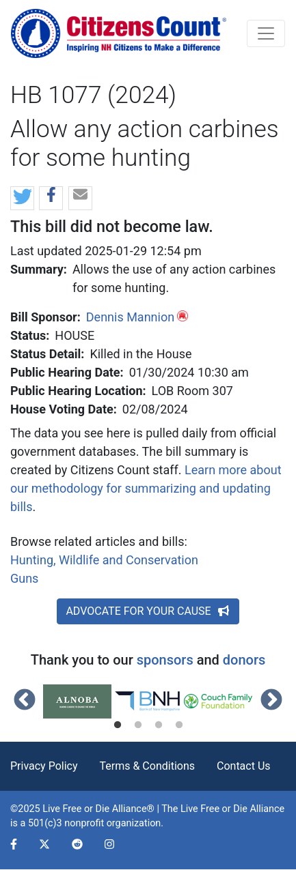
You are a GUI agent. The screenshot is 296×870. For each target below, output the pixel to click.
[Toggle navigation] (266, 33)
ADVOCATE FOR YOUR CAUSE (148, 611)
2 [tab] (138, 725)
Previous (24, 700)
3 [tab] (158, 725)
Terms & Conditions (148, 765)
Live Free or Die (213, 809)
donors (244, 660)
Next (271, 700)
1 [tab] (117, 725)
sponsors (165, 660)
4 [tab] (179, 725)
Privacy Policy (44, 765)
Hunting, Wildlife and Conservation (104, 560)
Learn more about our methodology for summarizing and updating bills (146, 488)
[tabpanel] (78, 701)
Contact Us (244, 765)
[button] (22, 199)
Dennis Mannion (130, 317)
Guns (24, 578)
